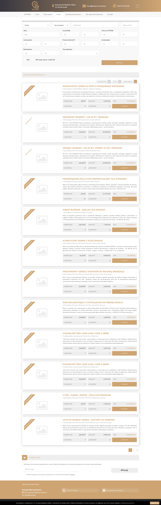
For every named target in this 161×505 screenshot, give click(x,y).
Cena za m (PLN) (107, 30)
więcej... (73, 474)
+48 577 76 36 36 (123, 6)
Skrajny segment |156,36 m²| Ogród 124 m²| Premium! (92, 147)
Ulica (25, 30)
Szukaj (120, 62)
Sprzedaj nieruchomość (73, 14)
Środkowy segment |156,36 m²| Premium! (85, 116)
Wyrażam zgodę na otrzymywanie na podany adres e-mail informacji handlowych (51, 474)
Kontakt (110, 14)
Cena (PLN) (66, 30)
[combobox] (95, 25)
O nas (37, 14)
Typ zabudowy (67, 49)
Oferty (58, 14)
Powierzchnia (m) (69, 40)
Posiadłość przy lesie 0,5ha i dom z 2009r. (86, 333)
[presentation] (96, 470)
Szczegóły (124, 106)
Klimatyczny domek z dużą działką (83, 240)
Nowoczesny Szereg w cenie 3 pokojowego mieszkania (93, 86)
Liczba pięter (106, 40)
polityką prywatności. (128, 503)
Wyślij (124, 470)
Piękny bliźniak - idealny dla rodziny (84, 209)
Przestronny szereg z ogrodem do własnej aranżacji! (93, 271)
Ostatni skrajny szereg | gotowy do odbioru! (89, 419)
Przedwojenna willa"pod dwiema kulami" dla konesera (95, 178)
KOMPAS (27, 14)
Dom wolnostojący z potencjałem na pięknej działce (93, 302)
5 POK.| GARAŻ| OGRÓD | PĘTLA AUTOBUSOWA (87, 394)
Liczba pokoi (28, 40)
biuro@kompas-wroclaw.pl (96, 6)
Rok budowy (28, 49)
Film (28, 59)
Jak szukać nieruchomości (94, 14)
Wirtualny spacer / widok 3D (45, 59)
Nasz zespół (48, 14)
